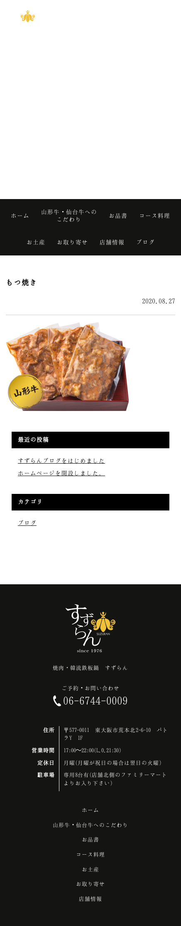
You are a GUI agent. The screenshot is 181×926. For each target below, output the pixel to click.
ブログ (27, 523)
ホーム (90, 810)
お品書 (90, 839)
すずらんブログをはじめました (61, 460)
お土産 (90, 869)
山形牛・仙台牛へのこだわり (90, 825)
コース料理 (90, 854)
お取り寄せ (90, 884)
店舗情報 (90, 899)
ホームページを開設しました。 (61, 473)
